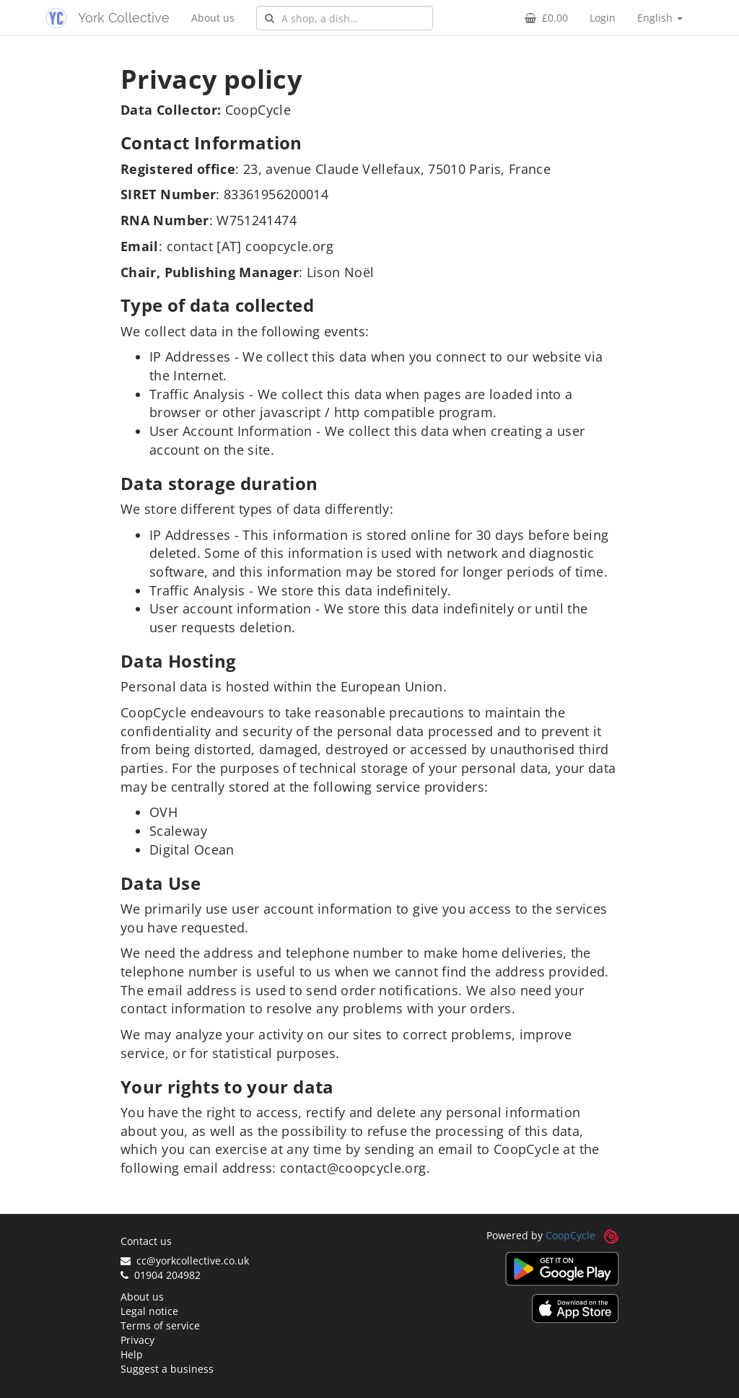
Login (603, 18)
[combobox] (344, 18)
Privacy (137, 1340)
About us (213, 18)
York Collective (124, 17)
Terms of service (160, 1325)
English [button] (660, 18)
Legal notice (149, 1311)
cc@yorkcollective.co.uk (185, 1260)
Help (132, 1354)
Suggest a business (167, 1369)
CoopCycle (570, 1235)
